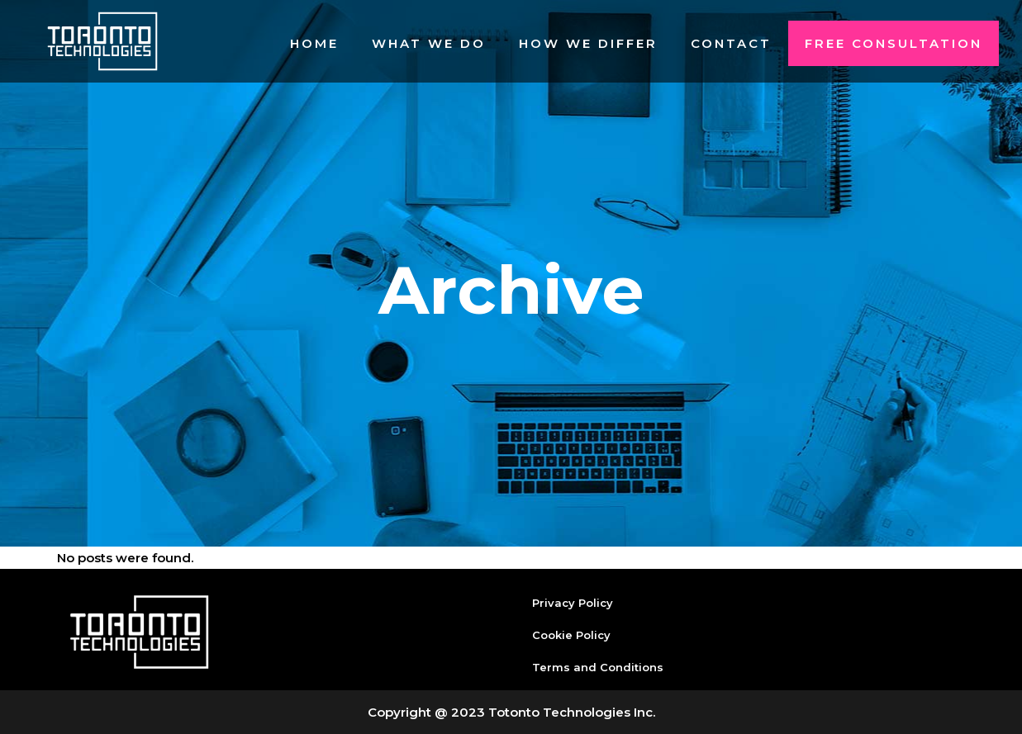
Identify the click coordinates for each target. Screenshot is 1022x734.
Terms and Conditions (597, 667)
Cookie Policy (571, 635)
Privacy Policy (572, 602)
